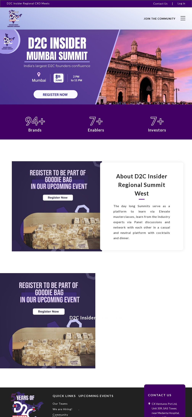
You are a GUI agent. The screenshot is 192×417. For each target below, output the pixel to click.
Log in (181, 3)
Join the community (159, 18)
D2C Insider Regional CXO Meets (28, 3)
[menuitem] (162, 3)
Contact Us (160, 3)
